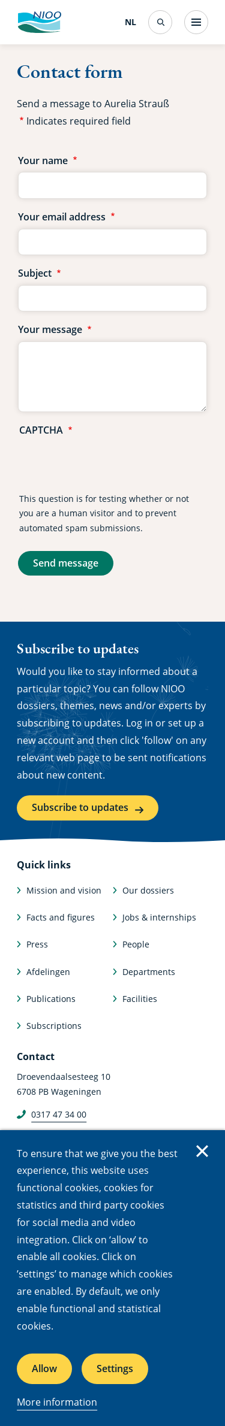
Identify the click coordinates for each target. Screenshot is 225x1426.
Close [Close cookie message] (202, 1151)
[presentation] (110, 465)
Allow (44, 1368)
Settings (115, 1368)
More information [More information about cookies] (57, 1402)
